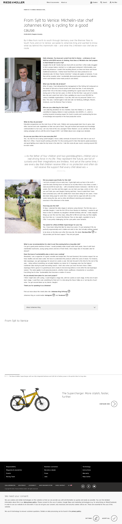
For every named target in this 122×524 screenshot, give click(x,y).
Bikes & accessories (53, 2)
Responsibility (11, 467)
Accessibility (32, 485)
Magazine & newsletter (14, 470)
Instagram (48, 295)
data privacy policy (30, 502)
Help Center (87, 476)
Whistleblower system (45, 485)
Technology (87, 467)
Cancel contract (60, 485)
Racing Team (10, 476)
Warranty (86, 473)
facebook (62, 295)
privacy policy (76, 511)
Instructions (87, 470)
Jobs (45, 476)
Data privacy (22, 485)
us (70, 485)
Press (46, 473)
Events (8, 473)
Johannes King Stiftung (59, 291)
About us (64, 2)
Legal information (10, 485)
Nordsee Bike (86, 232)
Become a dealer (50, 470)
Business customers (51, 467)
